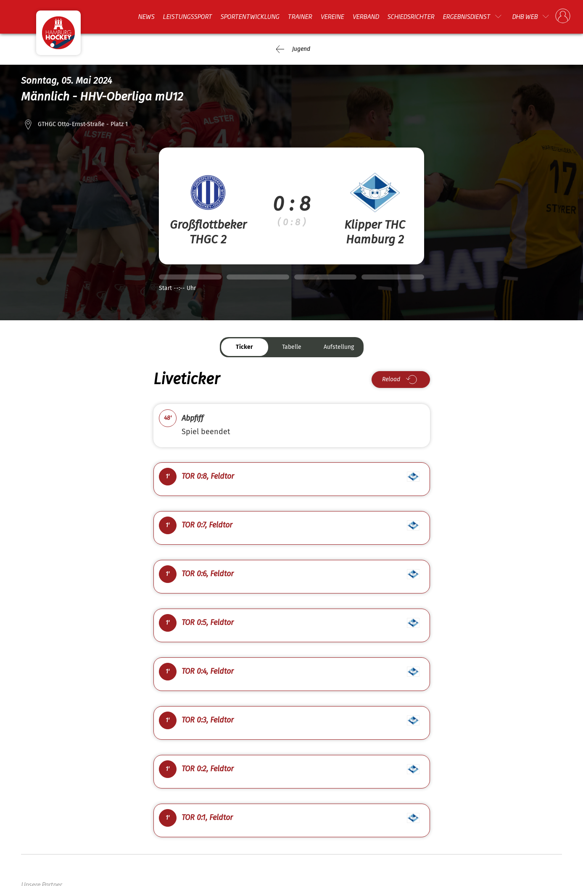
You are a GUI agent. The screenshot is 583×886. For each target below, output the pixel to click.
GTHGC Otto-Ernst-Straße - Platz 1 (83, 124)
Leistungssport (187, 16)
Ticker (244, 347)
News (146, 16)
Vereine (332, 16)
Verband (365, 16)
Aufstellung (339, 347)
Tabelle (291, 347)
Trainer (300, 16)
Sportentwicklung (249, 16)
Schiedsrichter (410, 16)
